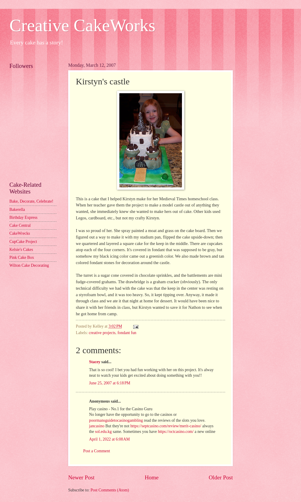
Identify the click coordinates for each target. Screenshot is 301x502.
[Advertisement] (35, 149)
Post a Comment (96, 451)
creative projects (102, 333)
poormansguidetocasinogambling (116, 420)
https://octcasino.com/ (175, 431)
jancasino (96, 426)
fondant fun (127, 333)
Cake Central (20, 225)
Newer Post (81, 477)
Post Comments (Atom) (110, 490)
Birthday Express (23, 217)
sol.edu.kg (103, 431)
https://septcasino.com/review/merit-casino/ (165, 426)
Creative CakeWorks (82, 25)
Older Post (221, 477)
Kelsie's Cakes (21, 249)
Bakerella (17, 209)
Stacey (94, 362)
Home (151, 477)
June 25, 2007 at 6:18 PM (109, 383)
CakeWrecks (19, 233)
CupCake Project (23, 241)
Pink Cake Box (21, 257)
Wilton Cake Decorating (29, 265)
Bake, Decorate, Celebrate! (31, 201)
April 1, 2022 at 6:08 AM (109, 439)
